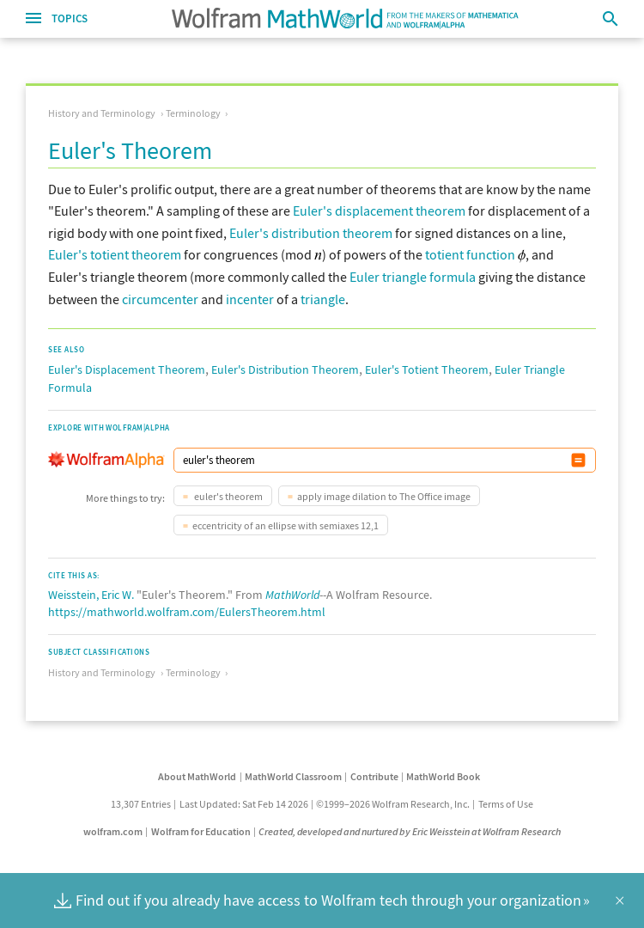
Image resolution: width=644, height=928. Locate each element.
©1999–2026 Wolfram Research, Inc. (393, 803)
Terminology (193, 113)
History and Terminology (101, 113)
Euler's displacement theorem (379, 210)
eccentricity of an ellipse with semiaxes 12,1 (285, 525)
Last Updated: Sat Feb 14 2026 (243, 803)
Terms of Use (505, 803)
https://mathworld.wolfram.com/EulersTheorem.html (186, 612)
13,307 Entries (141, 803)
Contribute (374, 776)
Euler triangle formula (412, 276)
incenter (250, 299)
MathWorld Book (443, 776)
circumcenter (160, 299)
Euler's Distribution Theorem (285, 369)
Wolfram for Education (201, 831)
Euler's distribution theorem (310, 232)
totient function (470, 254)
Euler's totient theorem (114, 254)
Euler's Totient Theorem (427, 369)
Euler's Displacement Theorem (126, 369)
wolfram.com (113, 831)
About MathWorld (197, 776)
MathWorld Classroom (293, 776)
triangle (323, 299)
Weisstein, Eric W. (91, 594)
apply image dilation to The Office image (384, 496)
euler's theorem (227, 496)
